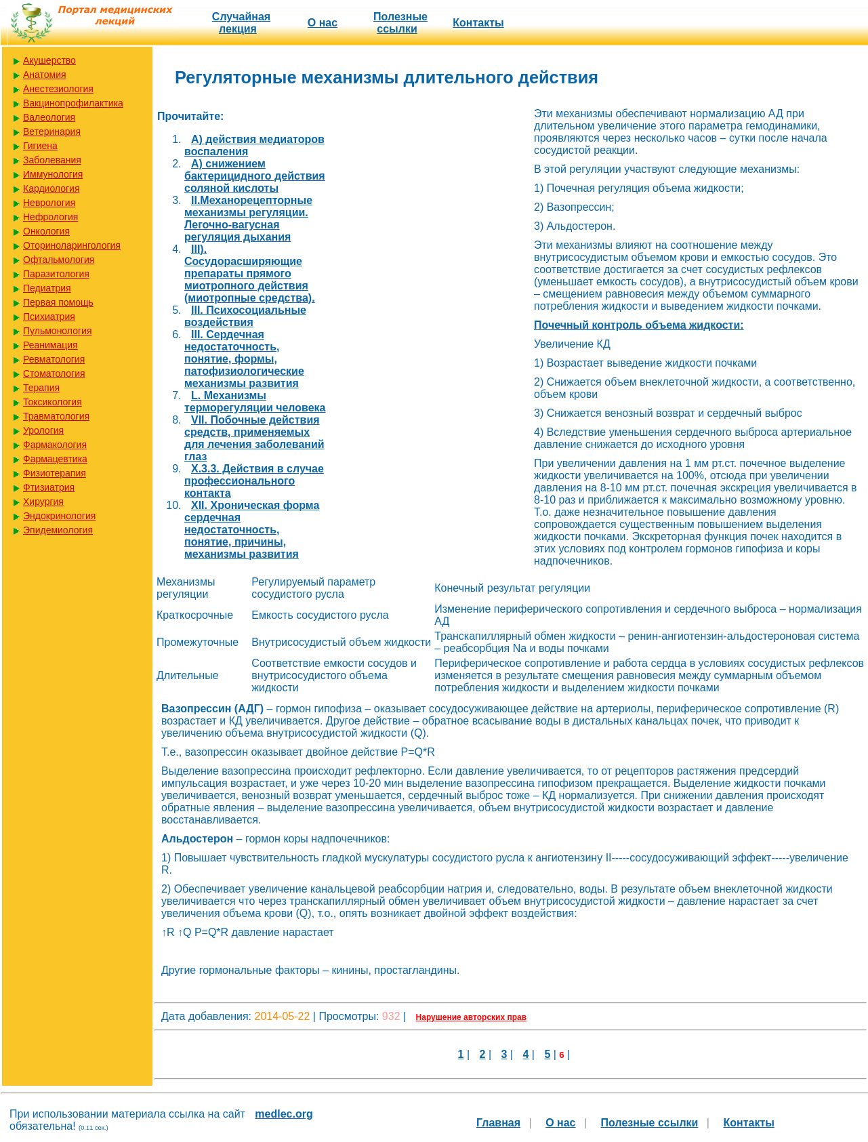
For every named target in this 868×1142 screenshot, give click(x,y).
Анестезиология (58, 88)
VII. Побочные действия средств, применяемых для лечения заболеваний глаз (254, 438)
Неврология (49, 202)
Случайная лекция (241, 23)
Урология (43, 430)
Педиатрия (47, 288)
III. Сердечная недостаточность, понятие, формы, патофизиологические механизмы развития (244, 359)
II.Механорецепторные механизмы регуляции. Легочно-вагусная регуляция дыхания (248, 219)
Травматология (56, 416)
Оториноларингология (72, 245)
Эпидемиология (58, 530)
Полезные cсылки (400, 23)
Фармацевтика (55, 458)
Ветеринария (52, 131)
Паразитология (56, 273)
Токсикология (52, 401)
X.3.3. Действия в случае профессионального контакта (254, 481)
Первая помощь (58, 302)
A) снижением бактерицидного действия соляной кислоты (254, 176)
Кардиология (51, 188)
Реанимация (50, 345)
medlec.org (283, 1114)
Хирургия (43, 501)
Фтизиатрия (49, 487)
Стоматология (54, 373)
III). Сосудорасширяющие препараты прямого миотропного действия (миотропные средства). (249, 273)
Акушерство (49, 60)
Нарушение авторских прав (471, 1017)
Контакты (478, 22)
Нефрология (50, 216)
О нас (322, 22)
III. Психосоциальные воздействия (245, 316)
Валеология (49, 117)
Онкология (46, 231)
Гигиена (40, 145)
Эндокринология (59, 515)
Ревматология (54, 359)
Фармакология (55, 444)
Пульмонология (57, 330)
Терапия (41, 387)
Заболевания (52, 160)
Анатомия (44, 74)
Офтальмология (58, 259)
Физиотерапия (54, 473)
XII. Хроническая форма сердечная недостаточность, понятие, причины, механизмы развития (251, 529)
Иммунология (53, 174)
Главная (498, 1122)
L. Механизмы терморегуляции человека (255, 401)
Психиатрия (49, 316)
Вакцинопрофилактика (73, 103)
